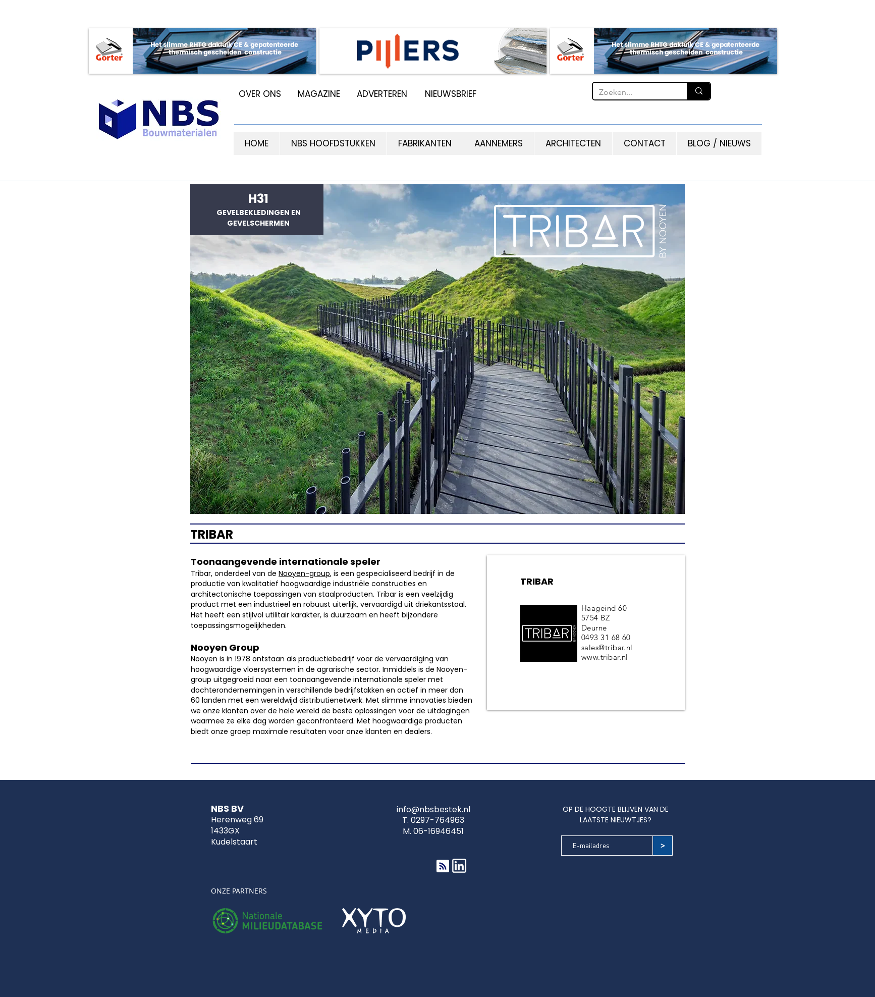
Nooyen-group (304, 573)
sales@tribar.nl (607, 647)
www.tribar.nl (604, 657)
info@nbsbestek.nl (433, 809)
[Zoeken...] (632, 92)
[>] (662, 845)
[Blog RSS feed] (442, 866)
